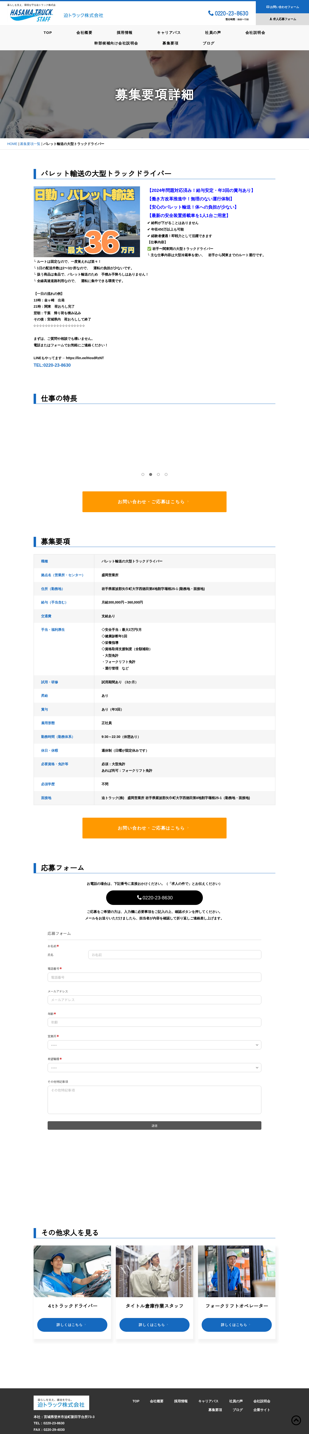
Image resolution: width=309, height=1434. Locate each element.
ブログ (209, 43)
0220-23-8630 (228, 13)
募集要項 (170, 43)
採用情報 (124, 32)
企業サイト (261, 1385)
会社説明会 (256, 32)
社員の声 (214, 32)
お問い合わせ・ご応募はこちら (154, 501)
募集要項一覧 (30, 144)
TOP (47, 32)
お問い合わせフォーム (282, 7)
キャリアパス (169, 32)
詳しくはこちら (72, 1324)
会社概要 (84, 32)
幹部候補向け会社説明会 (116, 43)
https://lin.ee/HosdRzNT (85, 358)
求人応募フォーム (282, 19)
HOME (12, 144)
